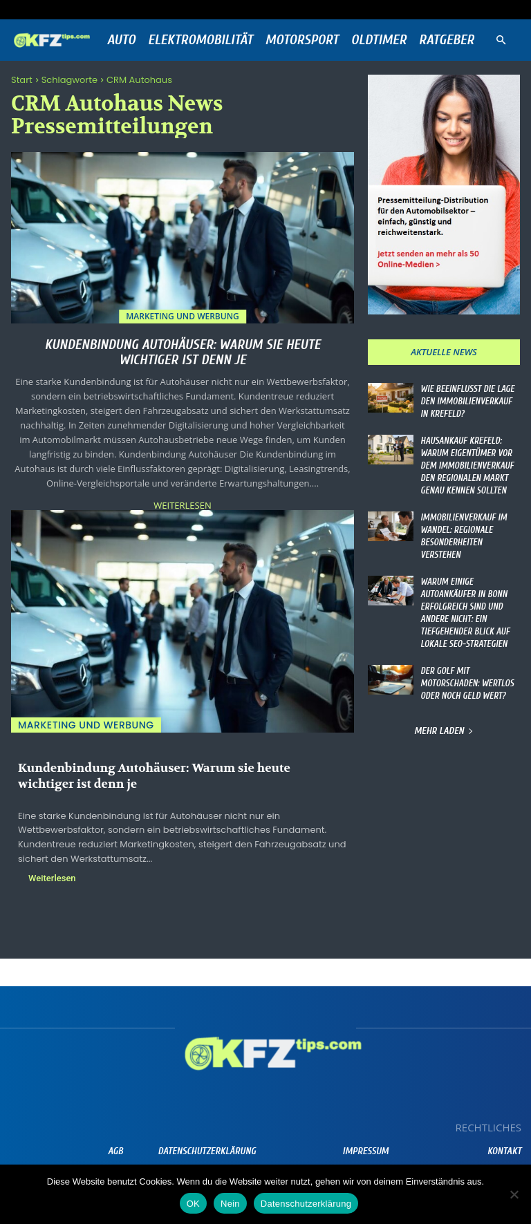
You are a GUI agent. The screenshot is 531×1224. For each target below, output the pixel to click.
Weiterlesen (182, 505)
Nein (230, 1203)
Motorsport (302, 40)
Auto (121, 40)
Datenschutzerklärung (306, 1203)
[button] (500, 40)
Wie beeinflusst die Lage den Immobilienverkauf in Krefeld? (467, 400)
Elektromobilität (200, 40)
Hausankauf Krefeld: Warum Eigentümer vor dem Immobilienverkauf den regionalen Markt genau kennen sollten (463, 461)
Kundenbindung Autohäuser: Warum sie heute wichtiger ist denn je (182, 352)
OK (193, 1203)
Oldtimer (379, 40)
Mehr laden (444, 702)
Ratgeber (446, 40)
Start (21, 79)
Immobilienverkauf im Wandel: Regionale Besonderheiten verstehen (468, 522)
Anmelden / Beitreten (152, 9)
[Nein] (514, 1194)
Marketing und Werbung (182, 316)
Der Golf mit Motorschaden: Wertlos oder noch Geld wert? (463, 655)
